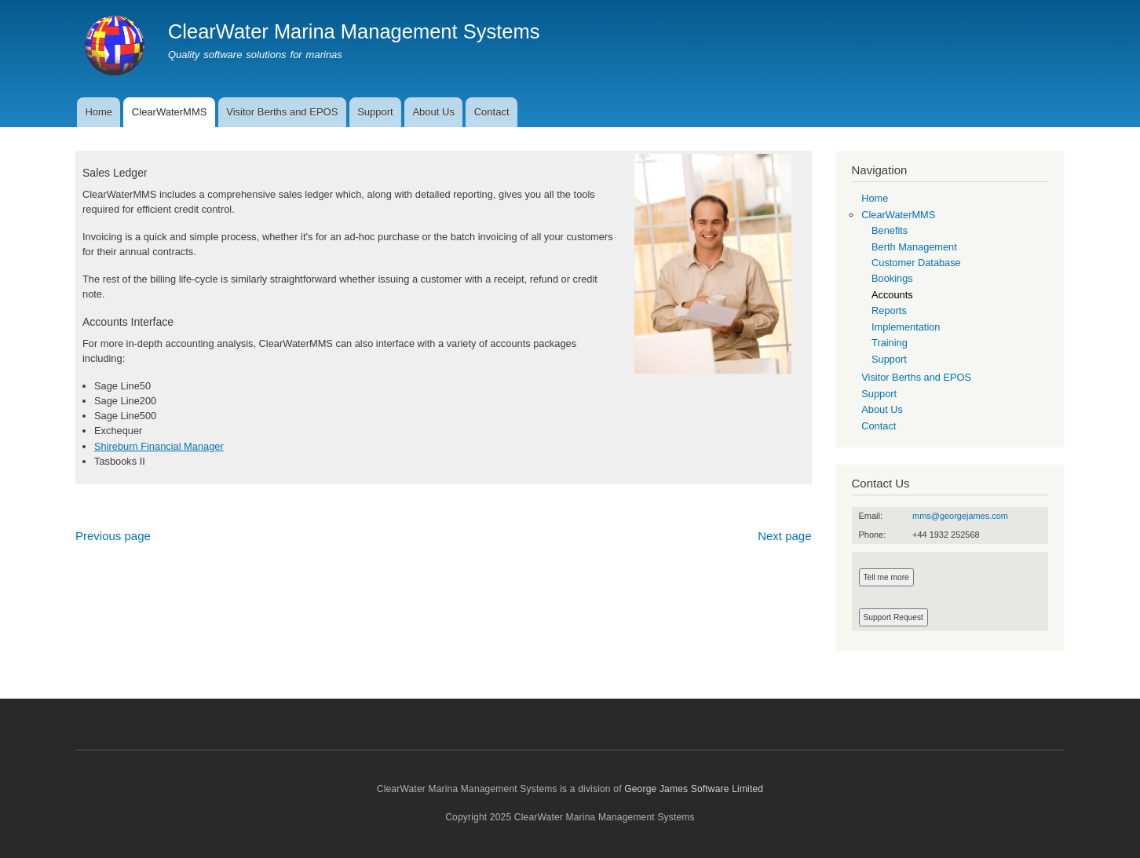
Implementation (905, 327)
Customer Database (916, 262)
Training (889, 343)
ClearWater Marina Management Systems (354, 31)
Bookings (892, 278)
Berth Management (914, 247)
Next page (784, 535)
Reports (889, 310)
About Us (433, 112)
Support (375, 112)
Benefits (889, 230)
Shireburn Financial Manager (159, 446)
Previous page (113, 535)
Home (98, 112)
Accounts (892, 295)
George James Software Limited (693, 788)
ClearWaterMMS (169, 112)
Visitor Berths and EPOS (282, 112)
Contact (492, 112)
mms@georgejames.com (960, 515)
